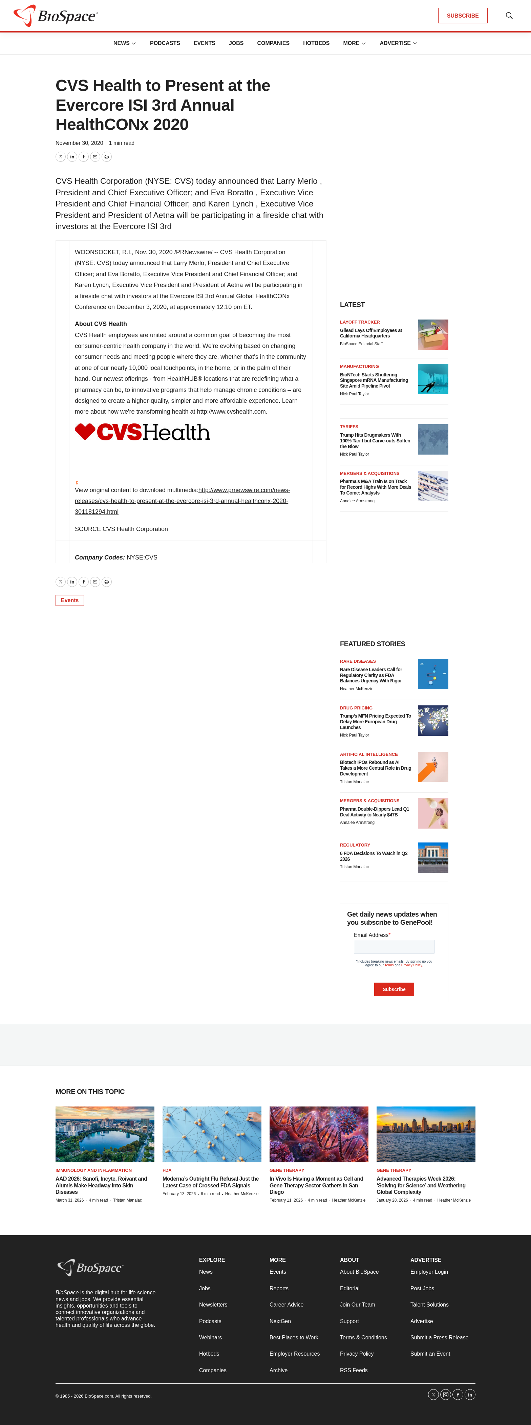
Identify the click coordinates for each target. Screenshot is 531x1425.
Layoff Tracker (360, 322)
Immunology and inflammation (94, 1170)
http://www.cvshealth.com (231, 411)
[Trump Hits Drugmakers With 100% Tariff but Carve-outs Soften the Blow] (433, 439)
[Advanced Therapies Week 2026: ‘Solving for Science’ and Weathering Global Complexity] (426, 1134)
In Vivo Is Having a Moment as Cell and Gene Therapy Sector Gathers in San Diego (316, 1185)
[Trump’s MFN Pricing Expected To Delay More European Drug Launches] (433, 720)
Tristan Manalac (354, 782)
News (121, 43)
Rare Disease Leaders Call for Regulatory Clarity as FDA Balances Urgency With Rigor (371, 675)
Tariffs (349, 426)
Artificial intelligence (369, 754)
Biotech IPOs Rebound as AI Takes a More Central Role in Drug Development (375, 768)
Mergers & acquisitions (370, 473)
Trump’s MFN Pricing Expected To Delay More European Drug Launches (375, 721)
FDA (167, 1170)
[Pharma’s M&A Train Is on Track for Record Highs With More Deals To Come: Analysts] (433, 486)
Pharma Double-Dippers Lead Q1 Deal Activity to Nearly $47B (374, 811)
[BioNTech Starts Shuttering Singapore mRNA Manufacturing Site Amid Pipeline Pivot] (433, 379)
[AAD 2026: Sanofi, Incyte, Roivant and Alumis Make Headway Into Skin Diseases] (105, 1134)
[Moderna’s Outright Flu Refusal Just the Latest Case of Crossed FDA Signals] (212, 1134)
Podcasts (165, 43)
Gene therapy (287, 1170)
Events (204, 43)
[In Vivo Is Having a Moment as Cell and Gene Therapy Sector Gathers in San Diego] (319, 1134)
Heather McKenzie (357, 688)
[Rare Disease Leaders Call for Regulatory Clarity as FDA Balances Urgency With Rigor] (433, 674)
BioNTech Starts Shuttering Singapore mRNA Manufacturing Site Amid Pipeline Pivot (374, 380)
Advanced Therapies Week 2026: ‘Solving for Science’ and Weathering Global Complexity (421, 1185)
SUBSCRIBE (463, 16)
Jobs (236, 43)
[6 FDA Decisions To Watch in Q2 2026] (433, 857)
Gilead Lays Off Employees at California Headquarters (371, 333)
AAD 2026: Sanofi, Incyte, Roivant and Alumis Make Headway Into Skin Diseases (101, 1185)
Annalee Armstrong (357, 501)
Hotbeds (316, 43)
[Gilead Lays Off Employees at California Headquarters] (433, 335)
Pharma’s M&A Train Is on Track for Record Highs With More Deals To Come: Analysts (375, 487)
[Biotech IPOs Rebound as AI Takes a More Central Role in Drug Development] (433, 767)
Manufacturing (359, 366)
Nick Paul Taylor (354, 394)
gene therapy (394, 1170)
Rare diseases (358, 661)
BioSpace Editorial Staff (361, 344)
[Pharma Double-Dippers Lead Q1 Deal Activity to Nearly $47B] (433, 813)
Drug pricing (356, 707)
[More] (133, 43)
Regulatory (355, 845)
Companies (273, 43)
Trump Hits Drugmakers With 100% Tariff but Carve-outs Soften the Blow (375, 440)
